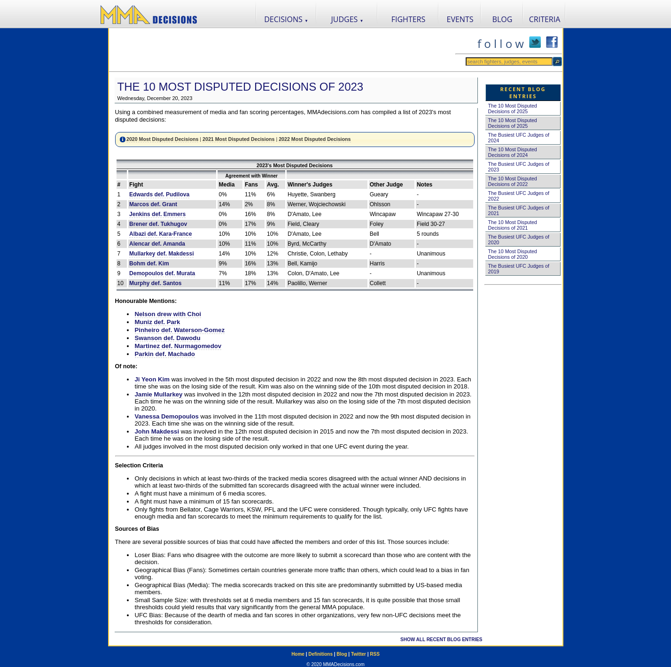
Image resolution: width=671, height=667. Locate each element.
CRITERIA (545, 19)
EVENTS (460, 19)
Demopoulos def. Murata (162, 273)
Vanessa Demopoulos (167, 416)
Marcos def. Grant (153, 204)
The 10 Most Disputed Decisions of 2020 (512, 254)
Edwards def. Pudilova (159, 194)
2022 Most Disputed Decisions (315, 139)
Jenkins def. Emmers (157, 214)
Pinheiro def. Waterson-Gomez (180, 330)
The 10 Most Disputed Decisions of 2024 (512, 152)
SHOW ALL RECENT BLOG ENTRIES (441, 639)
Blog (341, 654)
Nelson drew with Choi (168, 314)
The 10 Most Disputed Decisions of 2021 (512, 225)
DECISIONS (286, 19)
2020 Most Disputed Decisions (162, 139)
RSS (375, 654)
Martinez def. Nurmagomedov (178, 345)
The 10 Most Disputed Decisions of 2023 (240, 86)
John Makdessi (157, 431)
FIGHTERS (408, 19)
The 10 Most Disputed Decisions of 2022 (512, 181)
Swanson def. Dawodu (168, 337)
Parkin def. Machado (165, 353)
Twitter (358, 654)
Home (297, 654)
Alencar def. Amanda (157, 243)
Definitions (320, 654)
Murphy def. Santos (155, 283)
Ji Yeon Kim (152, 379)
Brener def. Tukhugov (158, 224)
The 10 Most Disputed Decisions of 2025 (512, 108)
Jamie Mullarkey (159, 394)
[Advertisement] (282, 50)
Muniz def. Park (157, 322)
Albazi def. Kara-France (160, 234)
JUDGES (347, 19)
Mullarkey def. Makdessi (161, 253)
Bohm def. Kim (149, 263)
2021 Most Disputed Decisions (238, 139)
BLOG (502, 19)
